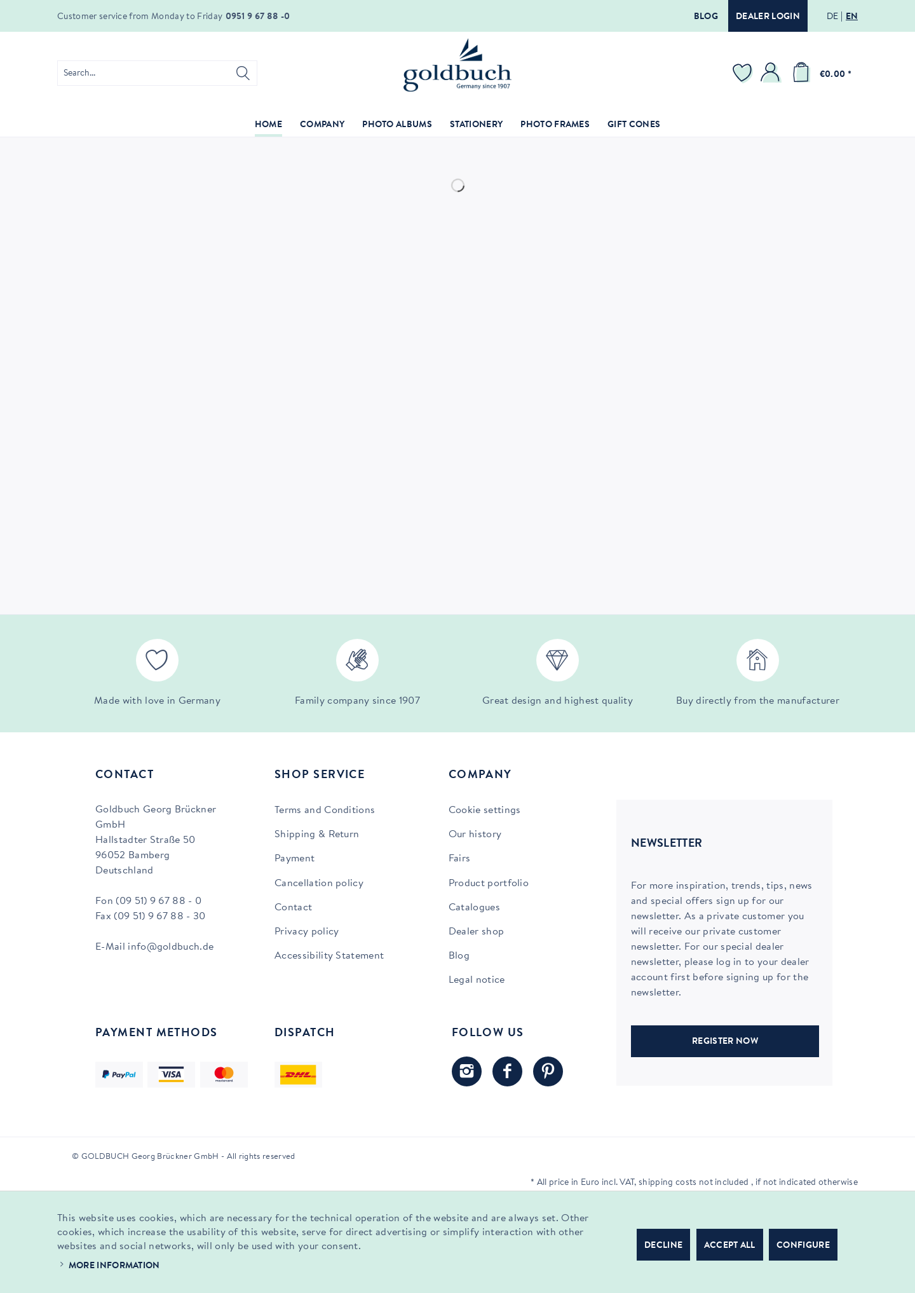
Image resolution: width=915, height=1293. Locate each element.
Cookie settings (485, 810)
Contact (293, 908)
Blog (706, 17)
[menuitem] (157, 73)
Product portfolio (489, 884)
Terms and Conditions (324, 810)
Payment (294, 859)
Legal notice (477, 980)
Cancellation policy (318, 884)
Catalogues (474, 908)
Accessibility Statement (329, 956)
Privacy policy (306, 932)
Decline (663, 1246)
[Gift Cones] (633, 125)
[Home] (268, 125)
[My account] (772, 73)
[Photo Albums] (397, 125)
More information (114, 1266)
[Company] (322, 125)
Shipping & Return (316, 835)
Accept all (730, 1246)
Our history (475, 835)
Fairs (460, 859)
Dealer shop (477, 932)
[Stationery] (476, 125)
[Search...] (157, 73)
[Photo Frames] (555, 125)
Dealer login (768, 17)
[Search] (243, 73)
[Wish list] (744, 73)
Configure (803, 1246)
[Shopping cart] (819, 73)
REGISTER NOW (725, 1041)
